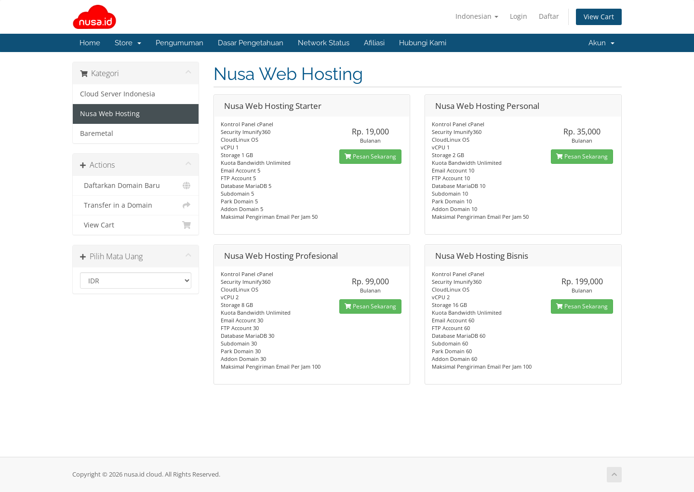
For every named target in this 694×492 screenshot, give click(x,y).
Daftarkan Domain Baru (135, 185)
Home (90, 43)
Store (128, 43)
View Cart (599, 16)
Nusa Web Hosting (110, 113)
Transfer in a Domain (135, 205)
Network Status (323, 43)
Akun (601, 43)
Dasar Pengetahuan (250, 43)
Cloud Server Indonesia (117, 94)
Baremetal (96, 133)
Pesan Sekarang (370, 156)
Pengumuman (179, 43)
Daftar (549, 16)
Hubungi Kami (422, 43)
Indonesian (476, 16)
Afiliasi (374, 43)
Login (518, 16)
